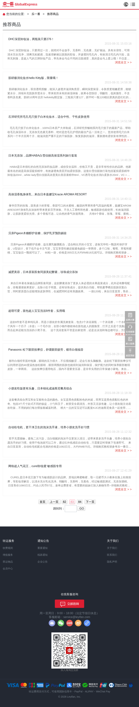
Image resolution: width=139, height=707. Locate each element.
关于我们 (112, 547)
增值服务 (8, 554)
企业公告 (42, 561)
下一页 (90, 501)
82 (64, 501)
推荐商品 (53, 14)
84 (79, 501)
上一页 (54, 501)
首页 (43, 501)
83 (72, 501)
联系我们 (112, 554)
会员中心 (8, 568)
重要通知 (42, 547)
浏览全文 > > (123, 62)
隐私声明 (112, 561)
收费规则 (8, 547)
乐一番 (35, 14)
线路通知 (42, 554)
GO (81, 508)
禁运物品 (8, 561)
